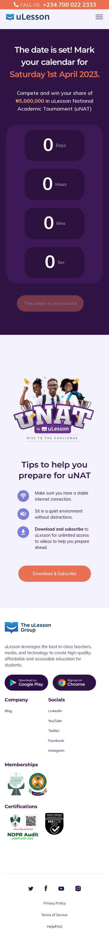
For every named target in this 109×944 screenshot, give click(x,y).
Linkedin (55, 711)
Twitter (53, 730)
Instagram (56, 750)
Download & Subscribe (54, 573)
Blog (8, 711)
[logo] (27, 17)
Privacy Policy (55, 903)
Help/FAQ (54, 926)
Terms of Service (54, 915)
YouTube (55, 721)
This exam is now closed (50, 303)
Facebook (56, 740)
